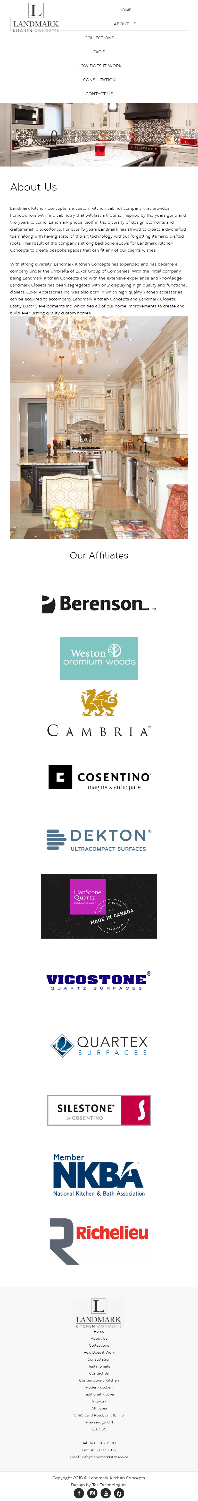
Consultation (99, 79)
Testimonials (99, 1366)
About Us (125, 23)
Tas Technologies (109, 1484)
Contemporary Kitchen (99, 1380)
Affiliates (99, 1408)
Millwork (99, 1401)
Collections (99, 37)
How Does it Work (99, 65)
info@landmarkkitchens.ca (105, 1456)
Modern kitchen (99, 1387)
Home (125, 9)
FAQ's (99, 51)
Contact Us (99, 93)
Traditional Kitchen (99, 1394)
